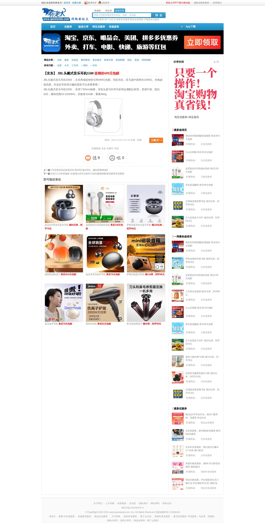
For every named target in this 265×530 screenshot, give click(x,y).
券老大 (52, 516)
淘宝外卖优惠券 (208, 488)
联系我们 (217, 2)
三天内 (75, 65)
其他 (137, 60)
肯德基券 (114, 26)
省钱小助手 (112, 520)
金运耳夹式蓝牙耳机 (103, 274)
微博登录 (92, 2)
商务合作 (167, 503)
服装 (66, 60)
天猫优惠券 (206, 177)
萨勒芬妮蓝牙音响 (146, 274)
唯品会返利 (139, 520)
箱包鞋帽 (120, 60)
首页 (52, 26)
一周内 (84, 65)
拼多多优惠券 (123, 19)
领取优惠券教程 (201, 2)
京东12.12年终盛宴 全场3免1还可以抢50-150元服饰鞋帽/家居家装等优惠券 (87, 173)
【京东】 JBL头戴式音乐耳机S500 (81, 73)
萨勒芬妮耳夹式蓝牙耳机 (145, 227)
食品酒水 (97, 60)
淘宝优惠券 (98, 26)
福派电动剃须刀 (60, 274)
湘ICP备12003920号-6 (132, 507)
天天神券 (116, 516)
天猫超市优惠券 (151, 19)
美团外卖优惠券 (208, 471)
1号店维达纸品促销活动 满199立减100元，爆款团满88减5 (79, 170)
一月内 (93, 65)
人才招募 (109, 503)
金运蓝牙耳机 (58, 324)
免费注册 (76, 2)
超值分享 (83, 26)
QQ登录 (106, 2)
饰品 (129, 60)
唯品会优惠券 (136, 19)
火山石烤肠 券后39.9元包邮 (199, 152)
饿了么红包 (110, 19)
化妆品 (75, 60)
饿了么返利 (152, 520)
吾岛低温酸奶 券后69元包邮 (199, 185)
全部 (59, 60)
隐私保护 (143, 503)
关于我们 (97, 503)
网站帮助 (155, 503)
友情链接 (121, 503)
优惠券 (68, 26)
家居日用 (108, 60)
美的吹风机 (98, 324)
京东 (103, 148)
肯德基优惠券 (84, 516)
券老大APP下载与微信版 (178, 2)
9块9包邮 (146, 60)
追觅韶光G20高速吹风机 (104, 227)
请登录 (67, 2)
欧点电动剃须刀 (144, 324)
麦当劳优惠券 (180, 516)
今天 (66, 65)
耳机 (116, 148)
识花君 (132, 503)
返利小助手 (125, 520)
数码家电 (85, 60)
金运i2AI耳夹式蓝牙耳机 (63, 227)
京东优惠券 (98, 19)
